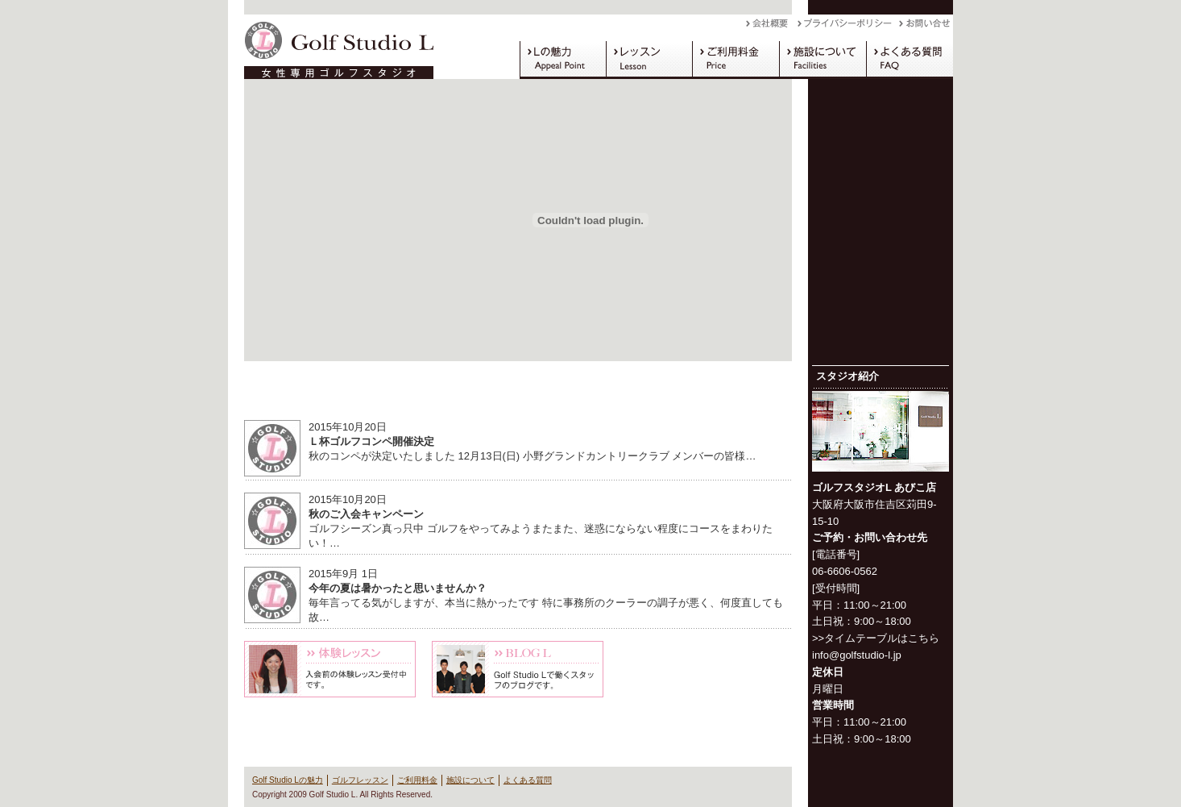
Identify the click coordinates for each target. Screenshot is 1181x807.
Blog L (517, 669)
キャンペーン (706, 669)
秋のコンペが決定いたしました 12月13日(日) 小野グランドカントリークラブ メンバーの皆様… (532, 456)
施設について (822, 59)
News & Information (518, 393)
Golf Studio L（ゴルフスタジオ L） (332, 47)
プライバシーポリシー (848, 27)
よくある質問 (909, 59)
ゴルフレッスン (649, 59)
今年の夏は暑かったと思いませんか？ (398, 588)
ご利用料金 (735, 59)
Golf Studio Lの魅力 (563, 59)
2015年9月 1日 (343, 574)
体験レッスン (330, 669)
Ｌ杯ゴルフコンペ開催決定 (371, 441)
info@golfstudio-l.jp (856, 655)
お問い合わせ (926, 27)
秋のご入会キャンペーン (366, 514)
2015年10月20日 (348, 427)
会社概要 (772, 27)
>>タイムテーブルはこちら (875, 638)
